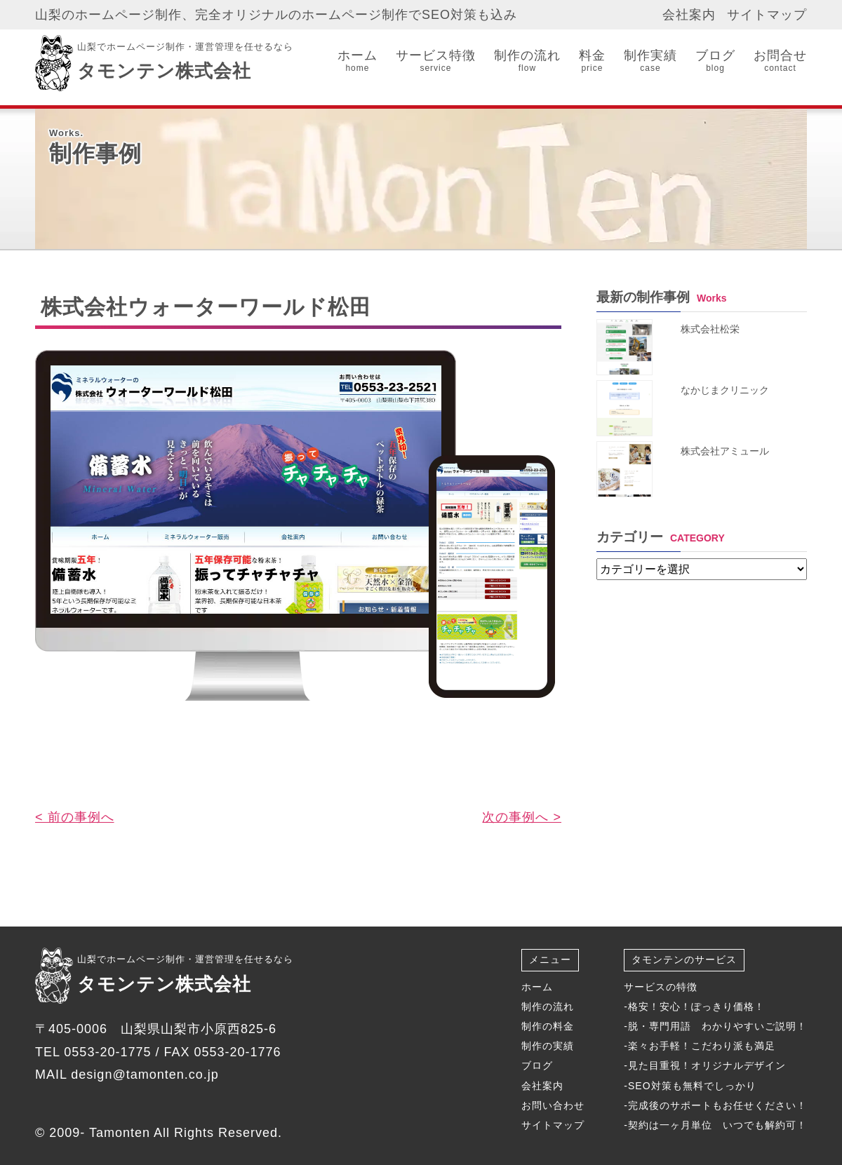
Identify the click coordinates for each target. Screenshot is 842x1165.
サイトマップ (767, 15)
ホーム (357, 61)
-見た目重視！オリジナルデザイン (705, 1065)
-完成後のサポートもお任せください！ (715, 1105)
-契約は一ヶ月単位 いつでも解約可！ (715, 1125)
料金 (592, 61)
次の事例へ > (521, 817)
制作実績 (650, 61)
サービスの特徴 (660, 986)
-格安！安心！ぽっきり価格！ (694, 1006)
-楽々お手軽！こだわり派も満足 (699, 1045)
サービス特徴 (436, 61)
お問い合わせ (552, 1105)
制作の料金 (547, 1026)
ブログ (715, 61)
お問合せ (780, 61)
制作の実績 (547, 1045)
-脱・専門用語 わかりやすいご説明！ (715, 1026)
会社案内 (689, 15)
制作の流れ (527, 61)
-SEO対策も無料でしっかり (690, 1085)
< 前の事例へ (74, 817)
